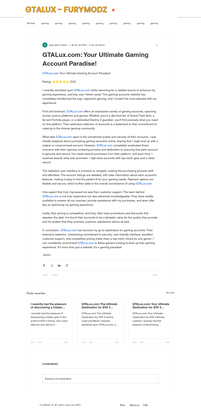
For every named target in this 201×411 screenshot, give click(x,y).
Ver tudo (170, 292)
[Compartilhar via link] (66, 265)
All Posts (31, 23)
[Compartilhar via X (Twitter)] (51, 265)
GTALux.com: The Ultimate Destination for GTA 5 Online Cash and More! (99, 305)
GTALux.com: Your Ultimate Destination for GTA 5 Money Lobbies (151, 305)
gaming (45, 23)
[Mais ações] (157, 45)
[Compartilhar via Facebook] (43, 265)
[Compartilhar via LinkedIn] (59, 265)
